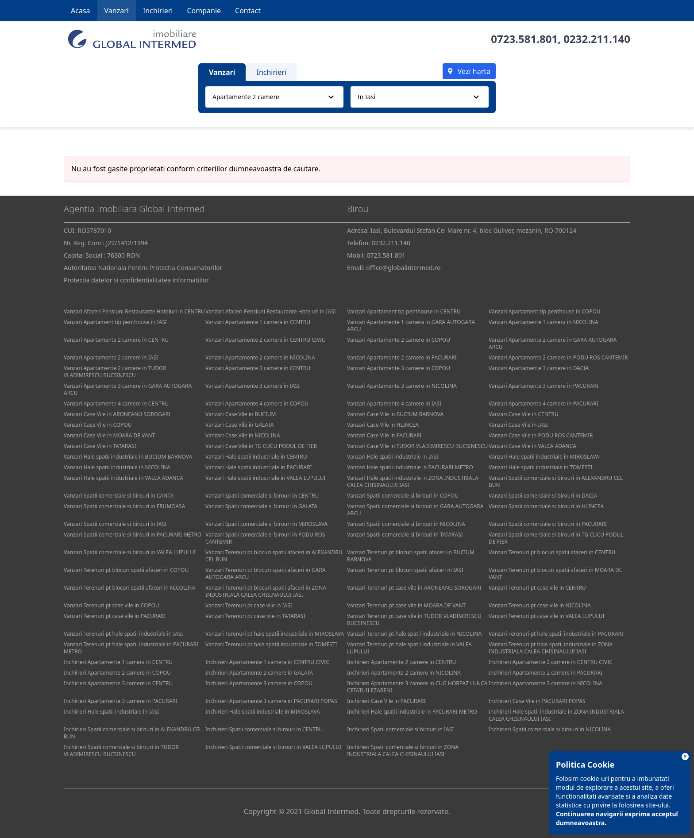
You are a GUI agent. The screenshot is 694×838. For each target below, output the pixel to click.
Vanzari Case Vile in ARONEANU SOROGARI (117, 414)
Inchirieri (158, 10)
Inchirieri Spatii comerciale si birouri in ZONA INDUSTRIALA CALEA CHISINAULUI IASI (403, 750)
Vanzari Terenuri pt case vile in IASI (248, 605)
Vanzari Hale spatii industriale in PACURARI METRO (410, 467)
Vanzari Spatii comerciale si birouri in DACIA (543, 495)
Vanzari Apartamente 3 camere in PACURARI (543, 386)
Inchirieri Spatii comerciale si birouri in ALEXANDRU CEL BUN (133, 733)
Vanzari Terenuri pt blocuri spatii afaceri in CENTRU (552, 552)
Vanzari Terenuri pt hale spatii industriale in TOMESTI (271, 644)
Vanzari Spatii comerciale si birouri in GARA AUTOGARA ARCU (415, 509)
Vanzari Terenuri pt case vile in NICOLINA (540, 605)
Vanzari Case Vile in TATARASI (100, 446)
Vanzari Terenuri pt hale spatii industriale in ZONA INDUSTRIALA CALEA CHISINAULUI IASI (551, 648)
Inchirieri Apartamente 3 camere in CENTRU (118, 683)
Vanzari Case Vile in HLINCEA (383, 425)
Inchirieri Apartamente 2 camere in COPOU (117, 672)
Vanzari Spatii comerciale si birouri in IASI (115, 524)
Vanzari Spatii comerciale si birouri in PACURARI (548, 524)
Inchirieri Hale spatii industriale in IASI (111, 711)
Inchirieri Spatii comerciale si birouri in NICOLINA (550, 729)
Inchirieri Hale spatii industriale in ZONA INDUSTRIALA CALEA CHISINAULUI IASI (556, 715)
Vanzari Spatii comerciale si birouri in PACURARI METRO (132, 534)
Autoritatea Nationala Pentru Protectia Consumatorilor (143, 267)
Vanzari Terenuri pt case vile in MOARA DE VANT (406, 605)
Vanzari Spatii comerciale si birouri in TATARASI (405, 534)
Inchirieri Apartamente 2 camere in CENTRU (401, 662)
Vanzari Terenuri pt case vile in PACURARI (115, 616)
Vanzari (116, 10)
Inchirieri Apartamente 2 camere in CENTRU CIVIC (551, 662)
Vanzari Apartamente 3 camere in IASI (252, 386)
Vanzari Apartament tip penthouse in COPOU (545, 311)
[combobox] (274, 97)
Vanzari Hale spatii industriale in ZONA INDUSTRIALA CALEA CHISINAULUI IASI (412, 481)
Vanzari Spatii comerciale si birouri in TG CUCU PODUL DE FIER (556, 538)
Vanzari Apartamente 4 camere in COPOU (256, 403)
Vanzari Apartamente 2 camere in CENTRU (116, 340)
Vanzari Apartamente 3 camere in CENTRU (257, 368)
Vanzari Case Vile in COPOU (98, 425)
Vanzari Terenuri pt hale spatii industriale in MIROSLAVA (274, 633)
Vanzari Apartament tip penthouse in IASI (115, 322)
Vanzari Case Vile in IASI (518, 425)
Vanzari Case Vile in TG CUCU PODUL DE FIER (261, 446)
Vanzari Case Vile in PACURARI (384, 435)
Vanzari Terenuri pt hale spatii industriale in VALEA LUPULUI (409, 648)
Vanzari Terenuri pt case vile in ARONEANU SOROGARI (414, 587)
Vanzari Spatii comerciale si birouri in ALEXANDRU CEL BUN (556, 481)
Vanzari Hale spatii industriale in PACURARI (258, 467)
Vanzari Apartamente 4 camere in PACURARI (543, 403)
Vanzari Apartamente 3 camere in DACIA (539, 368)
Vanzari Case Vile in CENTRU (524, 414)
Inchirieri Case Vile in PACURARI (386, 701)
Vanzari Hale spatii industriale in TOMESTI (540, 467)
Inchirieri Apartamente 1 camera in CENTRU (118, 662)
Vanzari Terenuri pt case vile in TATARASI (255, 616)
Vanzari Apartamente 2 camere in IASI (111, 357)
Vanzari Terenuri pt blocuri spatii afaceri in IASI (405, 570)
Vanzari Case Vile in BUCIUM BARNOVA (395, 414)
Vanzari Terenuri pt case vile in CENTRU (537, 587)
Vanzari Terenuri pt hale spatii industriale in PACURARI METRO (131, 648)
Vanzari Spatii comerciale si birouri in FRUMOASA (124, 506)
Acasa (80, 10)
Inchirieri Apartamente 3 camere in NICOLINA (545, 683)
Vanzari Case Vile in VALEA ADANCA (532, 446)
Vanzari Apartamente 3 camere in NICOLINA (402, 386)
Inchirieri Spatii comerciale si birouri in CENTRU (264, 729)
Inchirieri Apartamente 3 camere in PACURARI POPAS (271, 701)
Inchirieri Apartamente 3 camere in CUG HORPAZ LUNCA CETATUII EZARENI (417, 687)
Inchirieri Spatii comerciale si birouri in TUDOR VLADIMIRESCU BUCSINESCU (121, 750)
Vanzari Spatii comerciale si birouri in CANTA (119, 495)
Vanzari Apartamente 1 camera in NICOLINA (543, 322)
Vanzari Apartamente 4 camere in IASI (394, 403)
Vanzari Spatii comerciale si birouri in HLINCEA (546, 506)
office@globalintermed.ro (403, 267)
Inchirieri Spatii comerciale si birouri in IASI (400, 729)
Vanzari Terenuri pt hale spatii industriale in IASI (123, 633)
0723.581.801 (524, 38)
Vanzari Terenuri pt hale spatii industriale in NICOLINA (414, 633)
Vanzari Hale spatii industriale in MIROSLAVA (544, 456)
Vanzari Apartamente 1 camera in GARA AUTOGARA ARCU (411, 325)
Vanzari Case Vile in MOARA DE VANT (109, 435)
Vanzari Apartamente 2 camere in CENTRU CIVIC (265, 340)
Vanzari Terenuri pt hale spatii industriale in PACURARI (556, 633)
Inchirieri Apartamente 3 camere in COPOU (258, 683)
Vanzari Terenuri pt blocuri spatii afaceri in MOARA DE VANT (555, 573)
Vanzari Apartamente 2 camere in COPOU (398, 340)
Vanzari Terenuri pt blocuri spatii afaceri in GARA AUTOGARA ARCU (265, 573)
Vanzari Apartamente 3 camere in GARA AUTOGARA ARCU (128, 389)
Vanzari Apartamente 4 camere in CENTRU (116, 403)
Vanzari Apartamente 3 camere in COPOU (398, 368)
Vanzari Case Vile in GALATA (239, 425)
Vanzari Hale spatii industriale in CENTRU (256, 456)
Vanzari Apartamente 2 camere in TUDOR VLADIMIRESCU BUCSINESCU (115, 371)
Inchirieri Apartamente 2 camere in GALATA (259, 672)
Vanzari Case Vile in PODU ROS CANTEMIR (541, 435)
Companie (204, 10)
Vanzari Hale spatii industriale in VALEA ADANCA (123, 478)
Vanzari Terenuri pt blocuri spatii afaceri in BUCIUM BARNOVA (410, 555)
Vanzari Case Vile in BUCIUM (240, 414)
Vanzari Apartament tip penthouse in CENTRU (404, 311)
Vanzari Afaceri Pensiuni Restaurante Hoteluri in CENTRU (134, 311)
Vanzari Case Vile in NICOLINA (242, 435)
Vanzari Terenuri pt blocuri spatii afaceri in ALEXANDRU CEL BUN (274, 555)
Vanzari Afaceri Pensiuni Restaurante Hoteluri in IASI (270, 311)
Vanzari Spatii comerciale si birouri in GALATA (261, 506)
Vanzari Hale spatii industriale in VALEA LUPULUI (265, 478)
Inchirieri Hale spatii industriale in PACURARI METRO (412, 711)
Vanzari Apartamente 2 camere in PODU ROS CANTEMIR (558, 357)
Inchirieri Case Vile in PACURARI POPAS (537, 701)
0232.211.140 (596, 38)
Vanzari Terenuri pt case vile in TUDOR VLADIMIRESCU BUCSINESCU (414, 619)
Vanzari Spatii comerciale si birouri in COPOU (403, 495)
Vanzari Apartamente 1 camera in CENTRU (257, 322)
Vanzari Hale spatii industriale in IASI (392, 456)
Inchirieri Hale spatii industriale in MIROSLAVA (262, 711)
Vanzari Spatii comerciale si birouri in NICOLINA (406, 524)
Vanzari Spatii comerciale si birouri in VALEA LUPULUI (130, 552)
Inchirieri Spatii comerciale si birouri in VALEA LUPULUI (273, 747)
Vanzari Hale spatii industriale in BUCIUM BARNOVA (128, 456)
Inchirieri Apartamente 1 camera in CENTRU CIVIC (267, 662)
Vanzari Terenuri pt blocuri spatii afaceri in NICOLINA (129, 587)
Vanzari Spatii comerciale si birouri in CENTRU (262, 495)
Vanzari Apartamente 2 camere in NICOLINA (260, 357)
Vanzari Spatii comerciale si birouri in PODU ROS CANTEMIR (265, 538)
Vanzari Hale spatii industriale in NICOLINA (117, 467)
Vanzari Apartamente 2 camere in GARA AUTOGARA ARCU (553, 343)
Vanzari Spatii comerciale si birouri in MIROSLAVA (266, 524)
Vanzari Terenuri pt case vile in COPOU (111, 605)
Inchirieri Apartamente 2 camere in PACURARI (545, 672)
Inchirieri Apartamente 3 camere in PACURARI (120, 701)
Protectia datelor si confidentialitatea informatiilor (136, 280)
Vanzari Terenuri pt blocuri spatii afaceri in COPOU (126, 570)
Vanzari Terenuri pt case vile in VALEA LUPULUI (547, 616)
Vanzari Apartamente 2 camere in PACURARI (402, 357)
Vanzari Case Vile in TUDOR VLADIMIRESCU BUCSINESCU (417, 446)
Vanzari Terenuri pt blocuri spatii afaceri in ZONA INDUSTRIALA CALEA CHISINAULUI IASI (265, 591)
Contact (248, 10)
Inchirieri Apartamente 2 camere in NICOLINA (404, 672)
